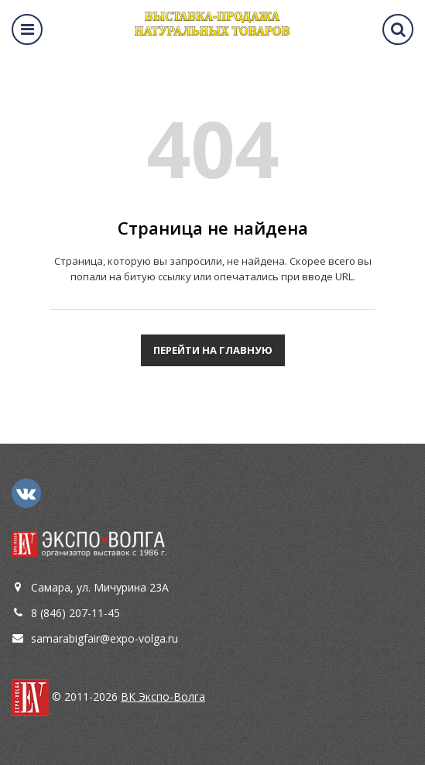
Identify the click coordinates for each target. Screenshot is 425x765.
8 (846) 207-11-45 (75, 612)
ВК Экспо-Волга (163, 696)
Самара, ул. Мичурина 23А (100, 587)
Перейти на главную (212, 350)
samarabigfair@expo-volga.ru (104, 638)
